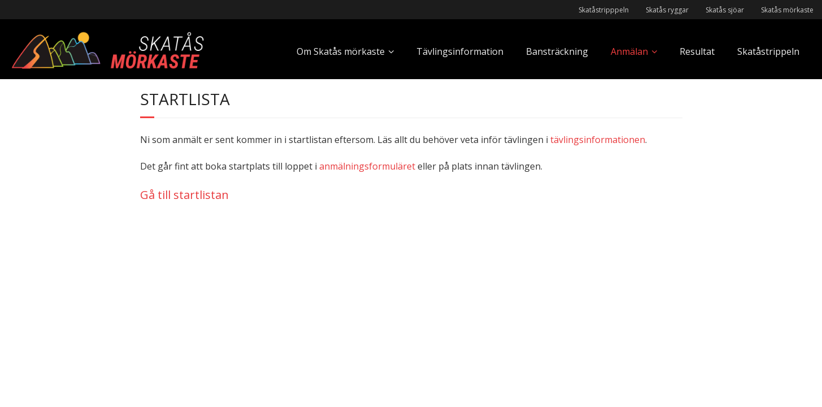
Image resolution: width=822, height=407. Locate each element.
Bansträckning (557, 51)
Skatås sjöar (725, 10)
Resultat (697, 51)
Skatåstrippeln (768, 51)
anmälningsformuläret (367, 166)
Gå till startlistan (184, 194)
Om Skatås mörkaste (341, 51)
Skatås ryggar (667, 10)
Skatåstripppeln (604, 10)
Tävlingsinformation (459, 51)
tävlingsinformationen (597, 139)
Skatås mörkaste (787, 10)
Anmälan (629, 51)
